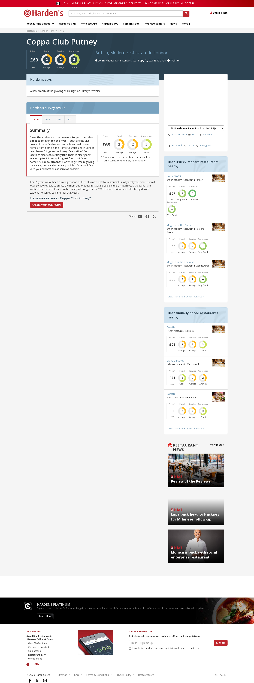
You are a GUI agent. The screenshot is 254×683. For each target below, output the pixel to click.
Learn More (45, 616)
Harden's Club (67, 23)
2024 (58, 119)
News (173, 23)
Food (47, 51)
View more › (217, 444)
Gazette (171, 327)
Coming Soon (131, 23)
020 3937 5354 (177, 134)
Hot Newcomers (154, 23)
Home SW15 (174, 176)
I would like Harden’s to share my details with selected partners (164, 648)
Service (60, 51)
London (44, 30)
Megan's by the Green (179, 225)
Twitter (189, 145)
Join (225, 12)
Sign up (220, 642)
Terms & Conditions (97, 674)
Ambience (74, 51)
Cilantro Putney (175, 360)
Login (215, 12)
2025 (47, 119)
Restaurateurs (146, 674)
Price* (33, 51)
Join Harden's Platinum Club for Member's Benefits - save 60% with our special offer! (128, 3)
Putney (53, 30)
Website (205, 134)
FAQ (76, 674)
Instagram (203, 145)
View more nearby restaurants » (186, 296)
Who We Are (89, 23)
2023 (70, 119)
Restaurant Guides (40, 23)
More (186, 23)
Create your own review (46, 204)
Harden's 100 (110, 23)
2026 (36, 119)
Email (193, 134)
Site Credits (221, 675)
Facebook (175, 145)
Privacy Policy (123, 674)
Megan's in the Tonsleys (180, 262)
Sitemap (62, 674)
